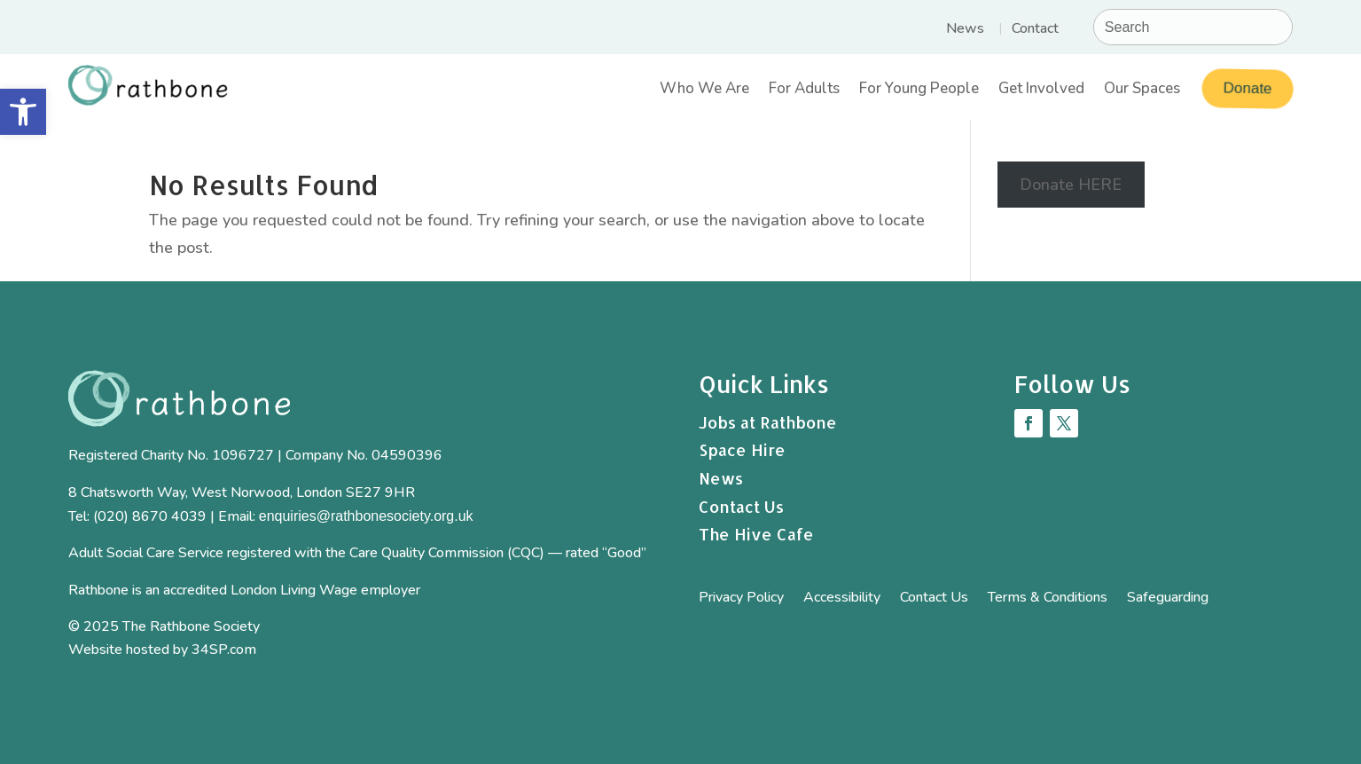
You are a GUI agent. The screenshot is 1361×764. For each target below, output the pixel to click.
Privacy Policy (741, 599)
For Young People (919, 90)
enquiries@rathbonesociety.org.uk (366, 516)
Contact (1035, 30)
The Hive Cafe (756, 534)
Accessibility (841, 599)
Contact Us (741, 506)
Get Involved (1041, 90)
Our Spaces (1142, 90)
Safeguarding (1167, 599)
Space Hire (742, 449)
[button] (23, 112)
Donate (1245, 88)
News (965, 30)
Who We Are (704, 90)
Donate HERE (1071, 184)
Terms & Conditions (1047, 599)
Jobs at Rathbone (768, 422)
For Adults (804, 90)
